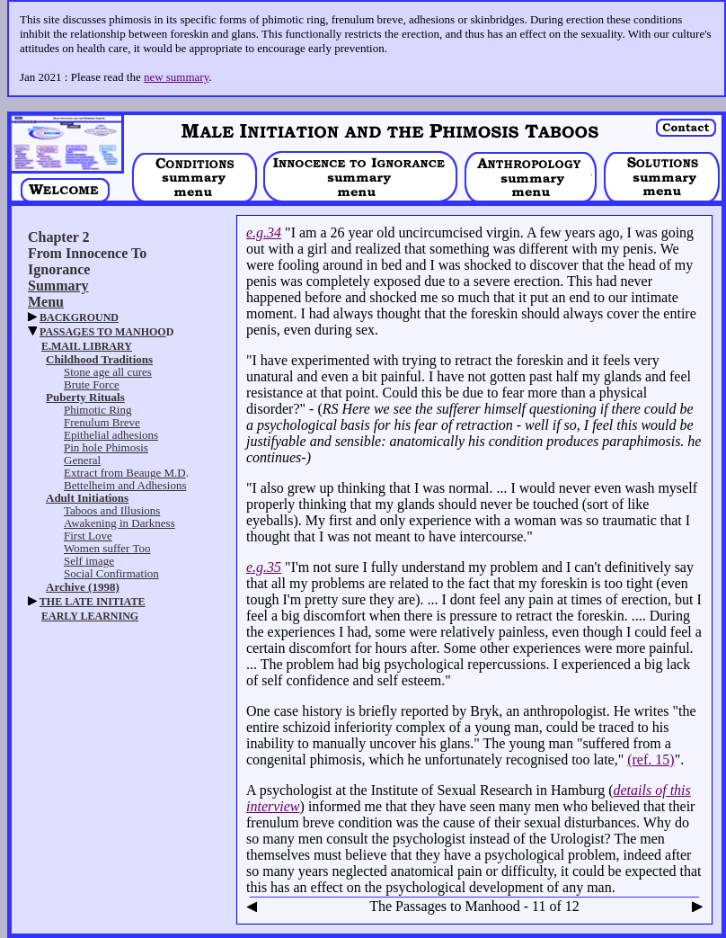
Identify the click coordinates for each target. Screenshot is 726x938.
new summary (176, 77)
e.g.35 (263, 567)
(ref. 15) (650, 759)
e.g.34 (263, 232)
